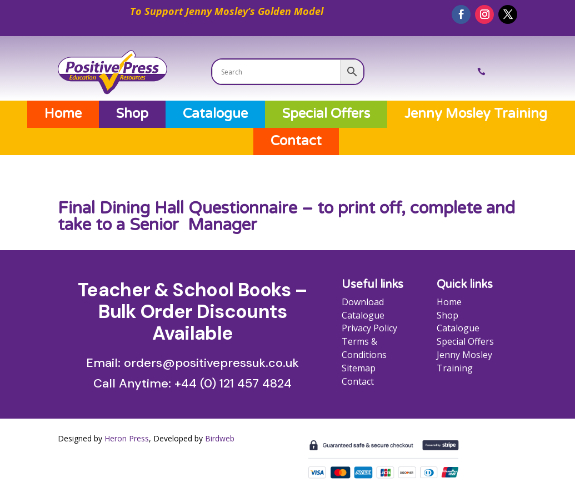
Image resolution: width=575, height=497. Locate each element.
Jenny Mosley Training (475, 114)
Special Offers (326, 114)
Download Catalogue (363, 308)
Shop (132, 114)
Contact (296, 141)
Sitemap (359, 368)
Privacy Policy (369, 328)
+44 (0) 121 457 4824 (233, 383)
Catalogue (215, 114)
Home (63, 114)
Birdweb (219, 438)
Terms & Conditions (364, 348)
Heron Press (126, 438)
